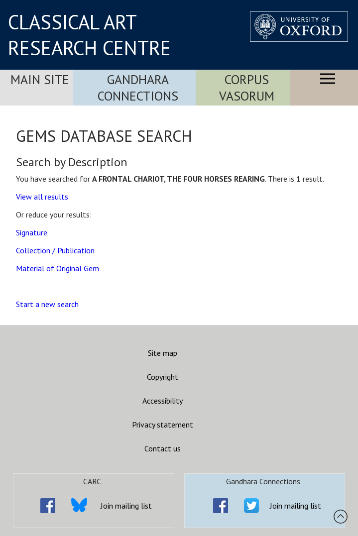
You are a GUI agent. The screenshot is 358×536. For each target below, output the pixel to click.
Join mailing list (126, 506)
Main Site (39, 79)
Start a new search (47, 304)
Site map (162, 353)
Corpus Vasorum (246, 87)
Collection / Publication (55, 250)
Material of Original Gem (57, 268)
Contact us (162, 448)
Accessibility (162, 401)
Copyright (162, 377)
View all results (42, 197)
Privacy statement (162, 424)
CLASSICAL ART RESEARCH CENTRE (89, 35)
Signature (31, 232)
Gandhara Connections (138, 87)
